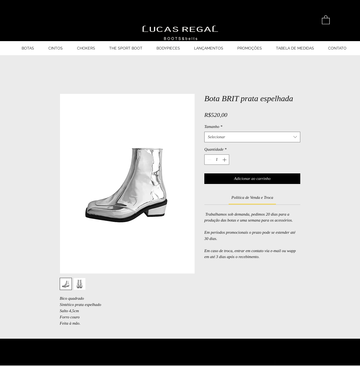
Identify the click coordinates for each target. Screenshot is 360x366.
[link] (252, 197)
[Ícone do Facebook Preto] (275, 362)
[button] (326, 19)
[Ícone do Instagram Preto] (305, 362)
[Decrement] (208, 160)
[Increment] (225, 160)
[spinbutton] (216, 160)
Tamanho (213, 126)
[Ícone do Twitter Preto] (290, 362)
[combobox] (252, 137)
